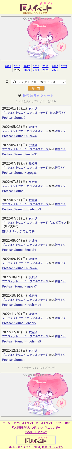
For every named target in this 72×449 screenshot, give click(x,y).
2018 (36, 66)
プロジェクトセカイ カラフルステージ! (25, 131)
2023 (27, 70)
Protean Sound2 (13, 117)
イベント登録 (62, 423)
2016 (17, 66)
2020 (55, 66)
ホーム (6, 423)
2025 (45, 70)
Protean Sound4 (13, 359)
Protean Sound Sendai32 (20, 154)
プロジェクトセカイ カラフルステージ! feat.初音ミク (34, 222)
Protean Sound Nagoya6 (19, 172)
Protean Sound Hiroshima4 (21, 304)
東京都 (33, 108)
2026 (55, 70)
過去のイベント (44, 423)
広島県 (33, 200)
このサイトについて (36, 432)
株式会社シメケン (52, 447)
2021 (64, 66)
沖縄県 (33, 127)
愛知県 (33, 163)
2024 (36, 70)
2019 (45, 66)
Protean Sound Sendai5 (19, 323)
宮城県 (33, 145)
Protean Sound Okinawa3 (20, 268)
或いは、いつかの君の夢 (18, 231)
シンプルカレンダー (49, 427)
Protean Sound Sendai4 (19, 249)
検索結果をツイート (38, 95)
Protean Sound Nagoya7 (19, 286)
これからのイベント (23, 423)
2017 (27, 66)
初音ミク (60, 131)
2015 (8, 66)
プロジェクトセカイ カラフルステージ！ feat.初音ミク (34, 112)
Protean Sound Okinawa (19, 135)
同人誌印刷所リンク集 (24, 427)
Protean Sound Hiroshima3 (21, 209)
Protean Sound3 (13, 190)
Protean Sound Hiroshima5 (21, 341)
